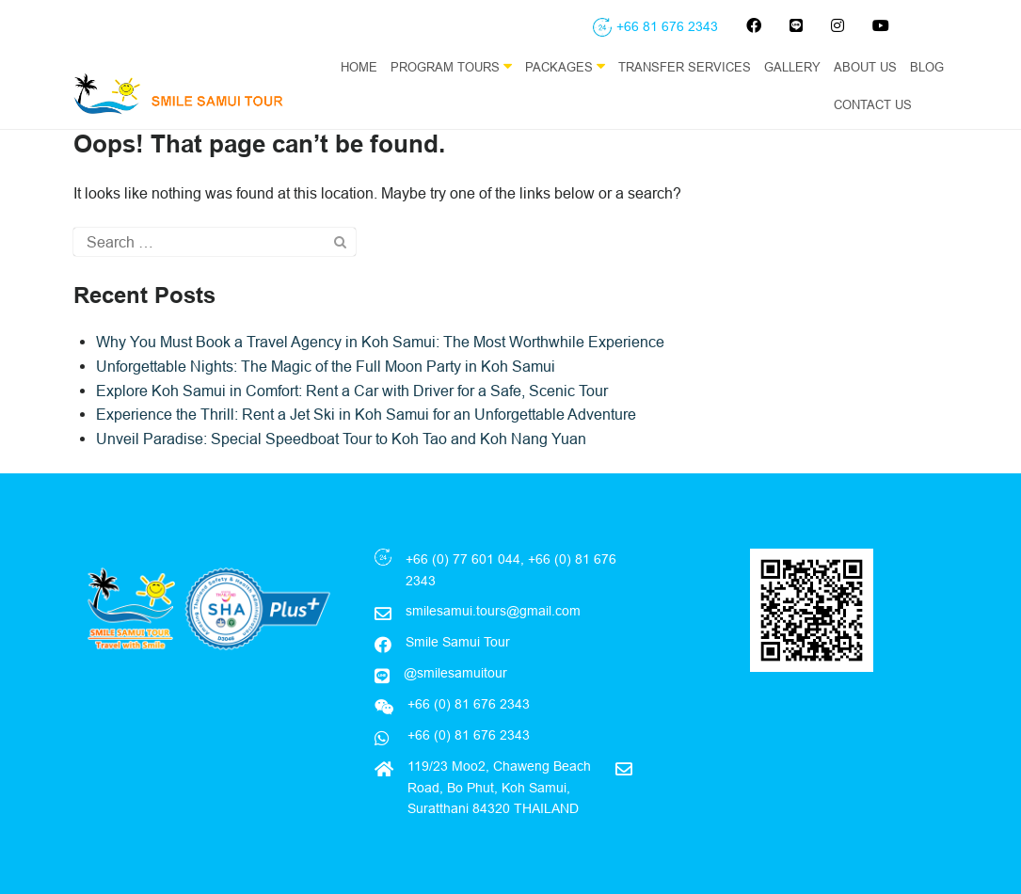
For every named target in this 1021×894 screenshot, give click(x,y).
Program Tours (451, 66)
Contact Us (873, 104)
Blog (927, 66)
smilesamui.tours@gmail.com (493, 610)
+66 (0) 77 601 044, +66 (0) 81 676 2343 (511, 569)
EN (940, 104)
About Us (865, 66)
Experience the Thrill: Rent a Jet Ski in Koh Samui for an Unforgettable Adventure (366, 414)
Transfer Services (684, 66)
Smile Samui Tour (458, 641)
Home (359, 66)
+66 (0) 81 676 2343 (467, 734)
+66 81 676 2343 (667, 26)
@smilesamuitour (455, 672)
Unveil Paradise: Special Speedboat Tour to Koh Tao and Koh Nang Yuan (341, 438)
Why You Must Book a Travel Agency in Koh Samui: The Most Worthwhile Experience (380, 341)
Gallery (792, 66)
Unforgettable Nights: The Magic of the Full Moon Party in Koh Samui (325, 366)
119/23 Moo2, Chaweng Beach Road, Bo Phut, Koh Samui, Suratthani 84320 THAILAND (499, 787)
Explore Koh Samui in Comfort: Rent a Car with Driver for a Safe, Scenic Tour (352, 390)
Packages (565, 66)
